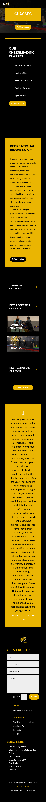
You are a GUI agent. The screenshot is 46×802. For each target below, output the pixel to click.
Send (34, 697)
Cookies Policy (15, 763)
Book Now (23, 27)
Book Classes (23, 388)
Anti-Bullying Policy (17, 746)
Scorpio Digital (23, 786)
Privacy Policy (15, 766)
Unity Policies (14, 756)
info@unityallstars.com (22, 710)
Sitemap (12, 769)
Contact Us (17, 103)
